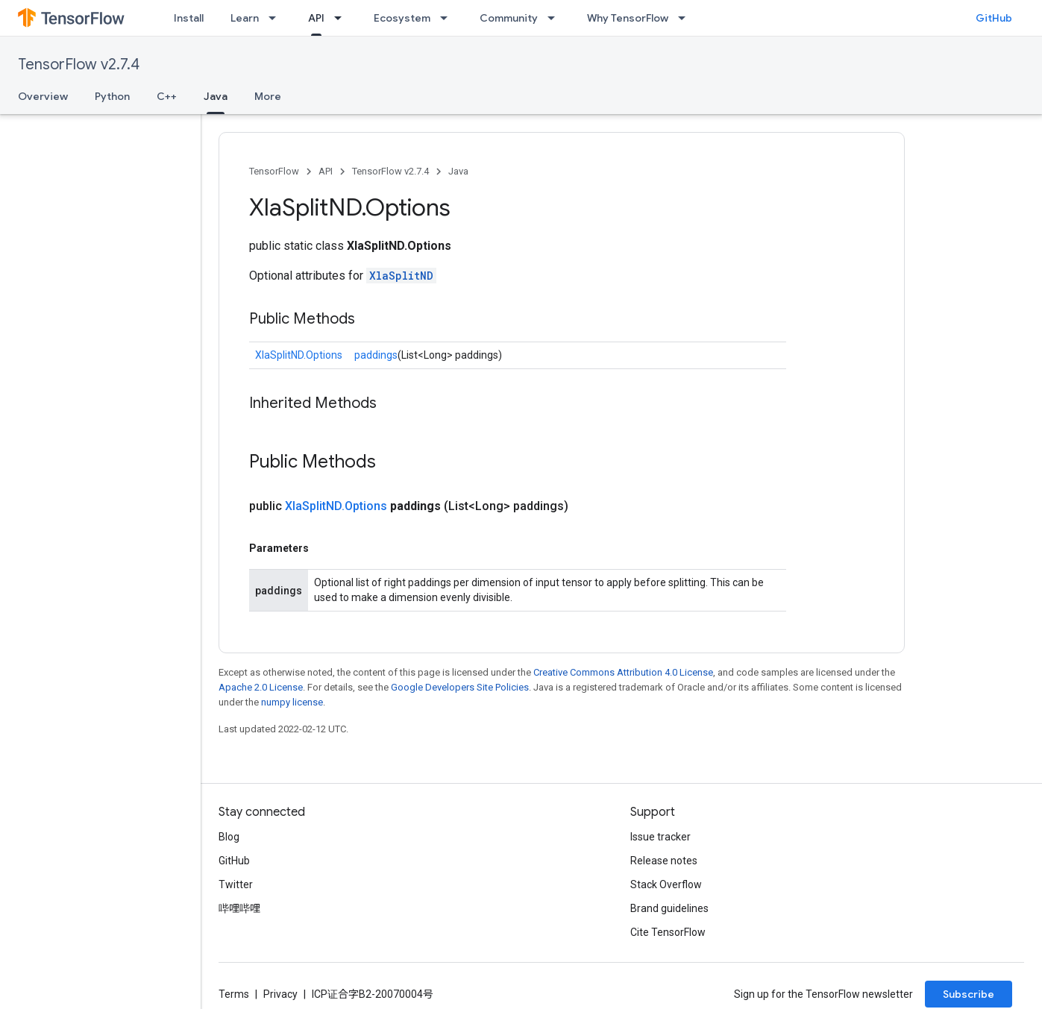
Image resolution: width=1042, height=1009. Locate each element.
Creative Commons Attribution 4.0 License (623, 672)
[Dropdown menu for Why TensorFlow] (686, 18)
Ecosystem (402, 18)
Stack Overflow (666, 884)
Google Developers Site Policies (460, 687)
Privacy (280, 994)
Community (509, 18)
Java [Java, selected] (215, 96)
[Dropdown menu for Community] (556, 18)
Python (112, 96)
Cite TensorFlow (668, 932)
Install (189, 18)
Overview (43, 96)
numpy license (292, 702)
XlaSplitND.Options (298, 355)
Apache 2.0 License (261, 687)
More (267, 96)
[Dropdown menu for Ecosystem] (448, 18)
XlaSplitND (401, 275)
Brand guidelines (669, 908)
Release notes (663, 861)
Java (458, 171)
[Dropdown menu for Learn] (277, 18)
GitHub (994, 18)
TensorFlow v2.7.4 (78, 64)
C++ (167, 96)
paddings (376, 355)
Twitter (236, 884)
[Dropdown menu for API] (342, 18)
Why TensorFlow (627, 18)
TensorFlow (274, 171)
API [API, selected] (316, 18)
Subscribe (968, 994)
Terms (234, 994)
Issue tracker (660, 837)
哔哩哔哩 (239, 908)
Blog (229, 837)
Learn (244, 18)
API (325, 171)
